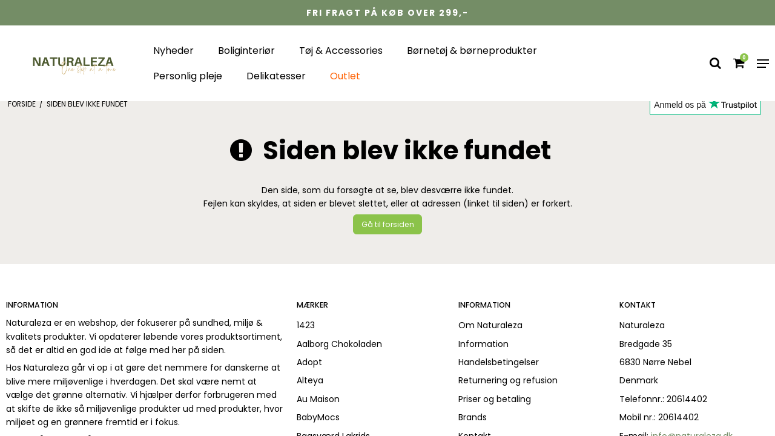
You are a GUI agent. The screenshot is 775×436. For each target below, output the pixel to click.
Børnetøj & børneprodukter (472, 51)
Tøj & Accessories (341, 51)
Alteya (310, 380)
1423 (306, 325)
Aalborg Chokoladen (339, 344)
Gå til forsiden (387, 224)
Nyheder (173, 51)
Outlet (345, 76)
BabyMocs (318, 417)
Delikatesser (276, 76)
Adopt (309, 362)
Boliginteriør (246, 51)
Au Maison (318, 399)
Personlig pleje (187, 76)
